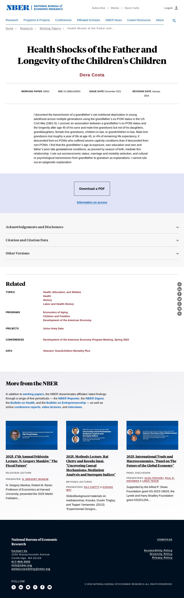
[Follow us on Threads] (35, 587)
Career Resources (139, 20)
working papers (33, 394)
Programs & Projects (37, 20)
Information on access (92, 202)
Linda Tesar (150, 481)
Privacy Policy (162, 557)
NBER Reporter (68, 398)
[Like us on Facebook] (42, 587)
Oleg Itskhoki (154, 478)
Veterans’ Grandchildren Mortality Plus (66, 350)
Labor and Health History (58, 304)
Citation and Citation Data (27, 240)
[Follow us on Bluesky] (28, 587)
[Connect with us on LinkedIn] (21, 587)
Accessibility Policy (158, 550)
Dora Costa (92, 74)
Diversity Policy (161, 553)
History (47, 300)
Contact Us (19, 550)
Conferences (63, 20)
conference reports (27, 407)
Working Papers (50, 28)
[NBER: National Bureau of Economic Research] (37, 9)
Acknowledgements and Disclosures (34, 227)
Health (47, 296)
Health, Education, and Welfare (62, 292)
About (160, 20)
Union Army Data (53, 328)
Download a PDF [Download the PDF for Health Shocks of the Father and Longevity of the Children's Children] (92, 189)
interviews (75, 407)
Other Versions (17, 253)
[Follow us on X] (14, 587)
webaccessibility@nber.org (31, 568)
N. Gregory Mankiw (35, 479)
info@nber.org (22, 565)
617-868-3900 (21, 561)
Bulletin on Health (22, 402)
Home (9, 28)
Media (115, 7)
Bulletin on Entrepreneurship (66, 402)
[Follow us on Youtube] (49, 587)
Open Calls (132, 7)
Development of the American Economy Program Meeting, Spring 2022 (86, 339)
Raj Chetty (92, 487)
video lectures (51, 407)
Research (12, 20)
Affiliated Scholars (88, 20)
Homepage (164, 539)
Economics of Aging (55, 312)
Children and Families (56, 316)
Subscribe (98, 7)
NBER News (113, 20)
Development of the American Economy (67, 320)
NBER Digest (95, 398)
